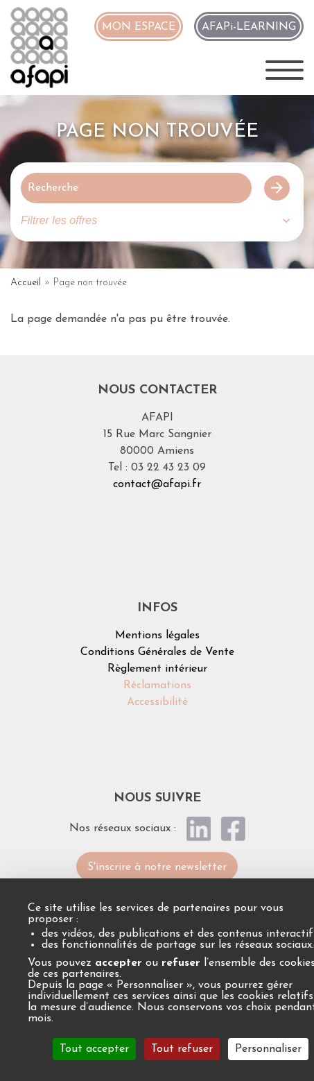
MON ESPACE (138, 27)
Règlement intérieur (157, 668)
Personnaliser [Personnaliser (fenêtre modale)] (268, 1049)
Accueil (25, 283)
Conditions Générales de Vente (157, 652)
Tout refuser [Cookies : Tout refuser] (182, 1049)
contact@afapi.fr (157, 484)
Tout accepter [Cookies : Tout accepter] (94, 1049)
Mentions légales (157, 635)
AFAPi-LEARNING (249, 27)
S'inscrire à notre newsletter (157, 867)
